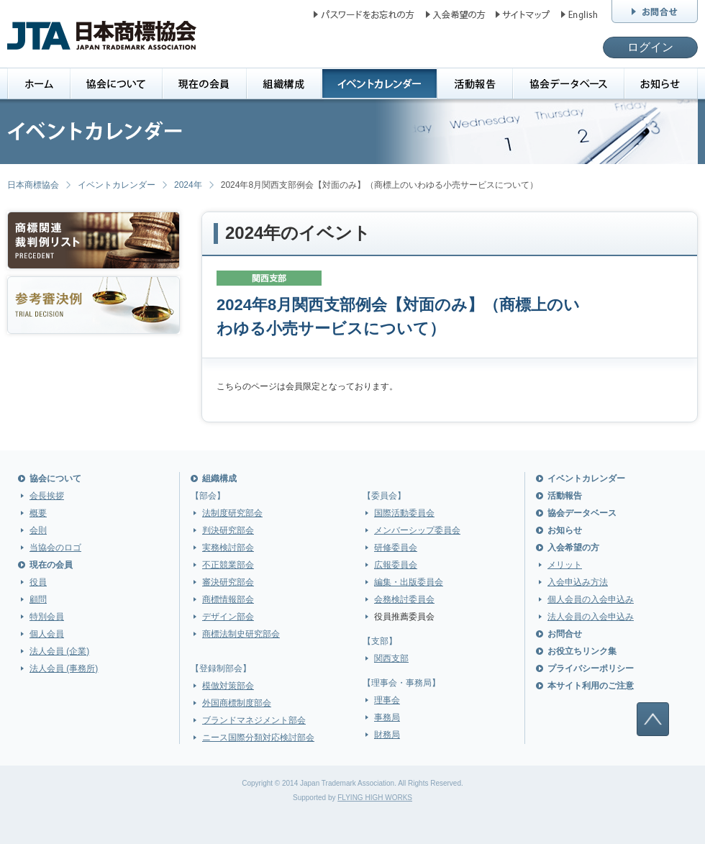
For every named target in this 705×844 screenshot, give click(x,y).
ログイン (650, 47)
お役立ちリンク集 (582, 651)
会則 (38, 530)
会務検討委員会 (404, 599)
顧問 (38, 599)
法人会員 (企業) (59, 651)
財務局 (387, 735)
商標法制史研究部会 (241, 634)
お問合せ (564, 634)
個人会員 (46, 634)
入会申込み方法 (577, 582)
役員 (38, 582)
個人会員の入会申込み (590, 599)
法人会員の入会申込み (590, 617)
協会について (55, 478)
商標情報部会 (228, 599)
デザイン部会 (228, 617)
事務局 (387, 717)
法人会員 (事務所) (63, 668)
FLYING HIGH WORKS (374, 798)
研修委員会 (395, 548)
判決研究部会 (228, 530)
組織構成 (219, 478)
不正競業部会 (228, 565)
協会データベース (582, 513)
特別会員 (46, 617)
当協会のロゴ (55, 548)
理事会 (387, 700)
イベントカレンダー (116, 185)
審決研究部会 (228, 582)
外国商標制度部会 (236, 703)
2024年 (188, 185)
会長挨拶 (46, 496)
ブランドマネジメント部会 (254, 720)
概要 (38, 513)
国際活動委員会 (404, 513)
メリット (564, 565)
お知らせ (564, 530)
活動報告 (564, 496)
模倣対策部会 (228, 686)
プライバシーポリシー (590, 668)
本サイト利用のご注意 (590, 686)
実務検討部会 (228, 548)
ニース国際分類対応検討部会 (258, 737)
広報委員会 (395, 565)
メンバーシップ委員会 (417, 530)
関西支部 (391, 658)
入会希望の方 (573, 548)
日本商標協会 (33, 185)
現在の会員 (51, 565)
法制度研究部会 (232, 513)
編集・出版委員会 (408, 582)
